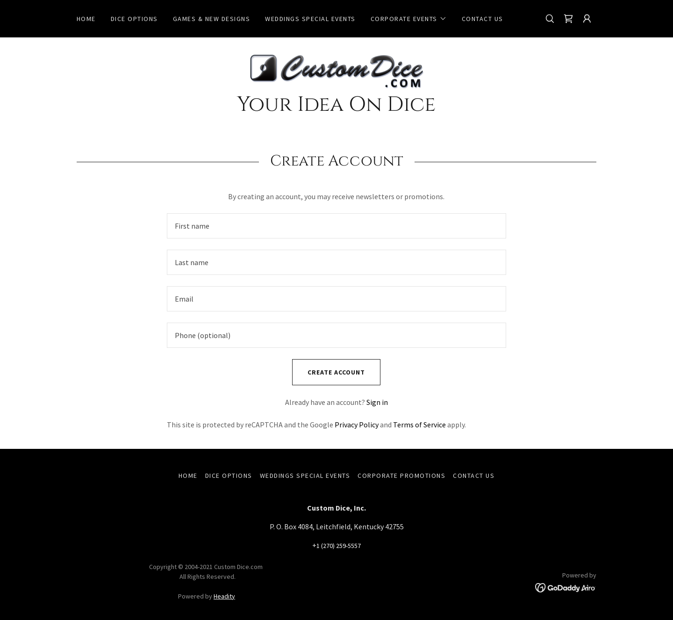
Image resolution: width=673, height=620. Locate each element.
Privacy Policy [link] (357, 424)
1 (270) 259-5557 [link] (338, 545)
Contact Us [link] (482, 18)
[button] (409, 18)
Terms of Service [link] (419, 424)
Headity (224, 596)
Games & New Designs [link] (211, 18)
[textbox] (336, 225)
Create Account (328, 372)
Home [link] (86, 18)
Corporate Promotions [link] (401, 475)
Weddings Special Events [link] (310, 18)
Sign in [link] (377, 402)
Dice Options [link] (134, 18)
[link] (568, 18)
